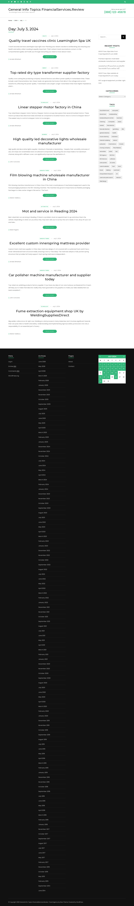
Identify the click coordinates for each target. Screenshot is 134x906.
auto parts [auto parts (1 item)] (115, 110)
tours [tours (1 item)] (119, 166)
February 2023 (43, 541)
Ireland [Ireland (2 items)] (115, 140)
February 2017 (43, 862)
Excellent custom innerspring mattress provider (49, 243)
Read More (50, 56)
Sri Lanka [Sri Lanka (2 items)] (112, 162)
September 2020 (44, 678)
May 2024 (41, 470)
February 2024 (43, 484)
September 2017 (44, 839)
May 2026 (41, 366)
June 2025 (42, 418)
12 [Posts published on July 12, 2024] (115, 369)
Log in (10, 362)
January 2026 (43, 385)
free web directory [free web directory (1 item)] (105, 129)
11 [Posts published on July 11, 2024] (112, 369)
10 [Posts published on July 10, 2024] (108, 369)
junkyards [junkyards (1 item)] (102, 144)
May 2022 (41, 584)
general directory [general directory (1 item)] (104, 133)
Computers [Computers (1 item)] (111, 121)
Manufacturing (44, 170)
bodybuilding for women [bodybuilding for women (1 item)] (107, 118)
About (70, 362)
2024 (15, 20)
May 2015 (41, 876)
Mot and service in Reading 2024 (49, 211)
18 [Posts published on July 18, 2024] (112, 373)
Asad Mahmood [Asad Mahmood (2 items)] (104, 110)
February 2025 (43, 437)
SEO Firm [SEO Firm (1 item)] (112, 155)
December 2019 (44, 721)
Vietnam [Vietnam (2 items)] (118, 177)
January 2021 (43, 659)
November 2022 (44, 555)
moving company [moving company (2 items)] (105, 148)
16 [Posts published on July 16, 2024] (104, 373)
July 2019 (41, 744)
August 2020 (42, 683)
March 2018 (42, 815)
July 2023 (41, 517)
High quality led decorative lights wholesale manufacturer (50, 141)
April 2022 (41, 588)
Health (44, 36)
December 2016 (44, 867)
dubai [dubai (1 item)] (119, 121)
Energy (44, 68)
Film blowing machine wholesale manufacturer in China (50, 177)
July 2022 (41, 574)
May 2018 (41, 806)
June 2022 (42, 579)
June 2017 (41, 853)
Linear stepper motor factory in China (49, 107)
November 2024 (44, 451)
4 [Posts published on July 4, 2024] (112, 364)
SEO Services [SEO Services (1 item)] (103, 159)
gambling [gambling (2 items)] (115, 129)
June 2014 (41, 891)
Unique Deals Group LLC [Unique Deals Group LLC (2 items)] (106, 174)
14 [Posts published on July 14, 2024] (123, 369)
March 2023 (42, 536)
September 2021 (44, 621)
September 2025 (44, 404)
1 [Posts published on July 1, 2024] (100, 364)
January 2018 (43, 824)
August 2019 (42, 739)
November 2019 (43, 725)
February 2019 (43, 768)
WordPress (79, 902)
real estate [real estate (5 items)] (103, 151)
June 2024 (42, 465)
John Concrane (15, 162)
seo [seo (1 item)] (116, 151)
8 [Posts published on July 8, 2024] (100, 369)
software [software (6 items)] (112, 159)
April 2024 (42, 475)
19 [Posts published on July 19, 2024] (116, 373)
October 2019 (43, 730)
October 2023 (43, 503)
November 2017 (43, 829)
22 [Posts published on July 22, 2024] (100, 377)
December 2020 (44, 664)
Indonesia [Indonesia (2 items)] (114, 136)
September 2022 (44, 565)
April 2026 (41, 371)
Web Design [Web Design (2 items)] (103, 181)
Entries (12, 366)
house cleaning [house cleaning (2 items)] (104, 136)
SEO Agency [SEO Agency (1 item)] (103, 155)
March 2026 (42, 376)
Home (10, 20)
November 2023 (44, 499)
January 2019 (43, 772)
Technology (44, 102)
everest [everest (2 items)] (102, 125)
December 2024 (44, 447)
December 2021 (44, 607)
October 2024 (43, 456)
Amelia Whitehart (15, 59)
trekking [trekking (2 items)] (108, 170)
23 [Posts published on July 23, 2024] (104, 377)
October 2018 (43, 787)
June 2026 (42, 362)
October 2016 (43, 872)
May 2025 (41, 423)
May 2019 (41, 754)
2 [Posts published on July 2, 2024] (104, 364)
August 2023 (42, 513)
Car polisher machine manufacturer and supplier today (50, 277)
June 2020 (42, 692)
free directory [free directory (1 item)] (110, 125)
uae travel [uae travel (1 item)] (116, 170)
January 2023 (43, 546)
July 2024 (41, 461)
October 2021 (43, 617)
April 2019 (41, 758)
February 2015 (43, 881)
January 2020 (43, 716)
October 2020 (43, 673)
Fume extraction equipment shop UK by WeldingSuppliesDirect (50, 313)
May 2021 (41, 640)
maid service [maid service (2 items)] (112, 144)
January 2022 (43, 602)
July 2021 (41, 631)
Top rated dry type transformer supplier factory (49, 73)
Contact (71, 366)
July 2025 (41, 414)
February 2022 (43, 598)
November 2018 (43, 782)
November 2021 (43, 612)
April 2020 (41, 702)
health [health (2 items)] (114, 133)
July (21, 20)
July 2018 (41, 796)
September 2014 (44, 886)
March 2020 (42, 706)
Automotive (44, 206)
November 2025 (44, 395)
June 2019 (41, 749)
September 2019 (44, 735)
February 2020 (43, 711)
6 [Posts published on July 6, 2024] (119, 364)
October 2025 (43, 399)
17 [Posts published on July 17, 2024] (108, 373)
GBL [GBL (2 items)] (123, 129)
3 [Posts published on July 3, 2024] (108, 364)
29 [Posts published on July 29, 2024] (100, 381)
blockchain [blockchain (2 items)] (103, 114)
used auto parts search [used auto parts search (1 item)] (106, 177)
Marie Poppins (14, 230)
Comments (13, 371)
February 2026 (43, 380)
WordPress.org (13, 376)
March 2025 (42, 432)
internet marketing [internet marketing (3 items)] (105, 140)
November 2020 (44, 669)
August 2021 (42, 626)
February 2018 (43, 820)
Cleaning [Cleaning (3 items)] (102, 121)
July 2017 (41, 848)
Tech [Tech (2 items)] (113, 166)
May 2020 (41, 697)
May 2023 (41, 527)
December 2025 (44, 390)
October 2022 (43, 560)
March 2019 (42, 763)
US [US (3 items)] (117, 174)
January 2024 (43, 489)
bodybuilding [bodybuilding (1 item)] (113, 114)
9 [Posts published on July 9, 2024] (104, 369)
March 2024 (42, 480)
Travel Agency (53, 902)
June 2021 (41, 636)
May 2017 (41, 857)
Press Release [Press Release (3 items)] (117, 148)
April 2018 (41, 810)
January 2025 (43, 442)
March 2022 (42, 593)
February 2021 (43, 654)
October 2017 (43, 834)
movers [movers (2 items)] (121, 144)
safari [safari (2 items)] (110, 151)
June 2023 (42, 522)
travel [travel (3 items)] (101, 170)
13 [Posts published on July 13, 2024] (119, 369)
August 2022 (42, 569)
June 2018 (41, 801)
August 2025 (42, 409)
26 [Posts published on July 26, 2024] (116, 377)
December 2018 (44, 777)
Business (44, 134)
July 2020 (41, 687)
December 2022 (44, 551)
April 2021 (41, 645)
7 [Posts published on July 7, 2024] (123, 364)
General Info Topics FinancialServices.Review (46, 9)
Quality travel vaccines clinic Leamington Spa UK (50, 41)
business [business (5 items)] (119, 118)
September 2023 (44, 508)
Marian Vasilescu (15, 198)
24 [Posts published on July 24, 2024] (108, 377)
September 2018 (44, 791)
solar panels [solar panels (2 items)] (103, 162)
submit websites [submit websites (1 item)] (104, 166)
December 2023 (44, 494)
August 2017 (42, 843)
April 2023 (41, 532)
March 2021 (42, 650)
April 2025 (41, 428)
